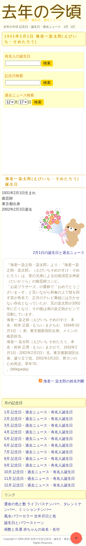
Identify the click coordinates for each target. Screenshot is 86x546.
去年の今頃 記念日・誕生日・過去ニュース (32, 26)
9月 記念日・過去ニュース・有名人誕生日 (38, 465)
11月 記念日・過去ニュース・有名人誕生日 (39, 478)
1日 (72, 26)
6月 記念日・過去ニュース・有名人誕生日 (38, 445)
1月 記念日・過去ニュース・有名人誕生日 (38, 412)
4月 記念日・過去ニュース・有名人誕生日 (38, 432)
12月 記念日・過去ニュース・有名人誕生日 (39, 485)
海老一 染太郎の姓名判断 (61, 381)
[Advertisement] (43, 142)
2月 (66, 26)
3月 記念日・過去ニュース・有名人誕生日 (38, 425)
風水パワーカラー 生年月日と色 (30, 516)
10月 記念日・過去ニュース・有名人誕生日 (39, 472)
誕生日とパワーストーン (24, 523)
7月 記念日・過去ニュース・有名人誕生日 (38, 452)
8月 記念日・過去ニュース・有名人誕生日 (38, 459)
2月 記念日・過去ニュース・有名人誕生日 (38, 419)
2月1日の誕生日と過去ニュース (58, 253)
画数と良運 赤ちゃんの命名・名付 (32, 529)
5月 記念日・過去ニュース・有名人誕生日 (38, 439)
